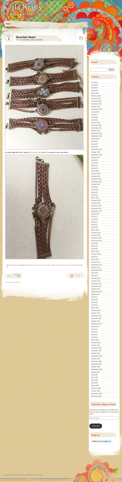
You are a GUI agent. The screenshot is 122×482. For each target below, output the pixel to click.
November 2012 (96, 286)
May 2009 (94, 380)
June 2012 (94, 300)
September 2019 (96, 155)
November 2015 (96, 241)
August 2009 (95, 372)
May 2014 (94, 257)
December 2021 (96, 125)
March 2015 (95, 251)
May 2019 (94, 165)
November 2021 (96, 128)
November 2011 (96, 318)
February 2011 (96, 342)
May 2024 (94, 88)
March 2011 (95, 340)
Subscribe (95, 426)
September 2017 (96, 211)
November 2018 (96, 182)
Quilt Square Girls (36, 152)
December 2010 (96, 348)
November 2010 (96, 351)
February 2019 (96, 173)
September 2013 (96, 270)
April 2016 (94, 227)
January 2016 (95, 235)
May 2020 (94, 144)
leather (53, 265)
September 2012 (96, 292)
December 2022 (96, 101)
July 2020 (94, 141)
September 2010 (96, 356)
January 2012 (95, 313)
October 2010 (95, 353)
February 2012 (96, 310)
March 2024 (95, 93)
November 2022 (96, 104)
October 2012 (95, 289)
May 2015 (94, 246)
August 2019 (95, 157)
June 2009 (94, 377)
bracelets (48, 265)
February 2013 (96, 278)
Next (78, 275)
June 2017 (94, 219)
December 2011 (96, 316)
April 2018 (94, 195)
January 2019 (95, 176)
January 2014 (95, 262)
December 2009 (96, 361)
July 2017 (94, 216)
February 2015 (96, 254)
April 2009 (94, 383)
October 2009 (95, 367)
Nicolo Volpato (38, 475)
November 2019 (96, 149)
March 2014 (95, 259)
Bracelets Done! (80, 37)
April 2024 (94, 90)
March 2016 (95, 230)
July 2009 (94, 375)
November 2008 (96, 396)
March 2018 (95, 198)
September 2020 (96, 136)
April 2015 (94, 249)
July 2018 (94, 187)
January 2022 (95, 123)
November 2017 (96, 208)
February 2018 (96, 200)
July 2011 (94, 329)
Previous (12, 275)
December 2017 (96, 206)
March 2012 (95, 308)
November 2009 (96, 364)
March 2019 (95, 171)
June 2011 (94, 332)
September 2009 (96, 369)
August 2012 (95, 294)
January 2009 (95, 391)
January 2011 (95, 345)
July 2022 (94, 114)
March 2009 (95, 385)
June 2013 (94, 273)
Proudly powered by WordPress (12, 475)
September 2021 (96, 133)
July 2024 (94, 82)
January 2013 (95, 281)
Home (8, 24)
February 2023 (96, 98)
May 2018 (94, 192)
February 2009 (96, 388)
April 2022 (94, 120)
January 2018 (95, 203)
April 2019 (94, 168)
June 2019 (94, 163)
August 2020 (95, 139)
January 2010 (95, 359)
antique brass (29, 265)
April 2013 (94, 275)
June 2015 (94, 243)
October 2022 (95, 106)
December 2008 (96, 393)
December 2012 (96, 283)
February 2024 (96, 96)
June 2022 (94, 117)
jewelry (15, 265)
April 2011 (94, 337)
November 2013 (96, 265)
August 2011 (95, 326)
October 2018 (95, 184)
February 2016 (96, 233)
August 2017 (95, 214)
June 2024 (94, 85)
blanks (42, 265)
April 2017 (94, 224)
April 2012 (94, 305)
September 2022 (96, 109)
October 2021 (95, 131)
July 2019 (94, 160)
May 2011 (94, 334)
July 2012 (94, 297)
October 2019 (95, 152)
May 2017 (94, 222)
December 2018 (96, 179)
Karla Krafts (22, 7)
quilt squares (71, 265)
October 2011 (95, 321)
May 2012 (94, 302)
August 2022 (95, 112)
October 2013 (95, 267)
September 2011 (96, 324)
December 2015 (96, 238)
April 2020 (94, 147)
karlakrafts (39, 39)
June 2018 (94, 190)
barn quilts (37, 265)
